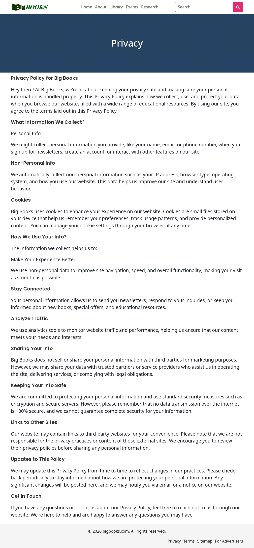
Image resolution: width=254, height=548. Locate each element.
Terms (189, 541)
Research (150, 7)
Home (86, 7)
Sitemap (205, 541)
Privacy (174, 541)
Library (116, 7)
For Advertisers (229, 541)
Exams (132, 7)
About (100, 7)
